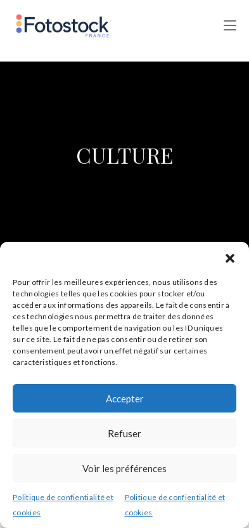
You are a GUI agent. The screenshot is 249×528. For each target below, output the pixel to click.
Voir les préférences (124, 468)
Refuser (124, 433)
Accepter (125, 398)
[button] (230, 257)
